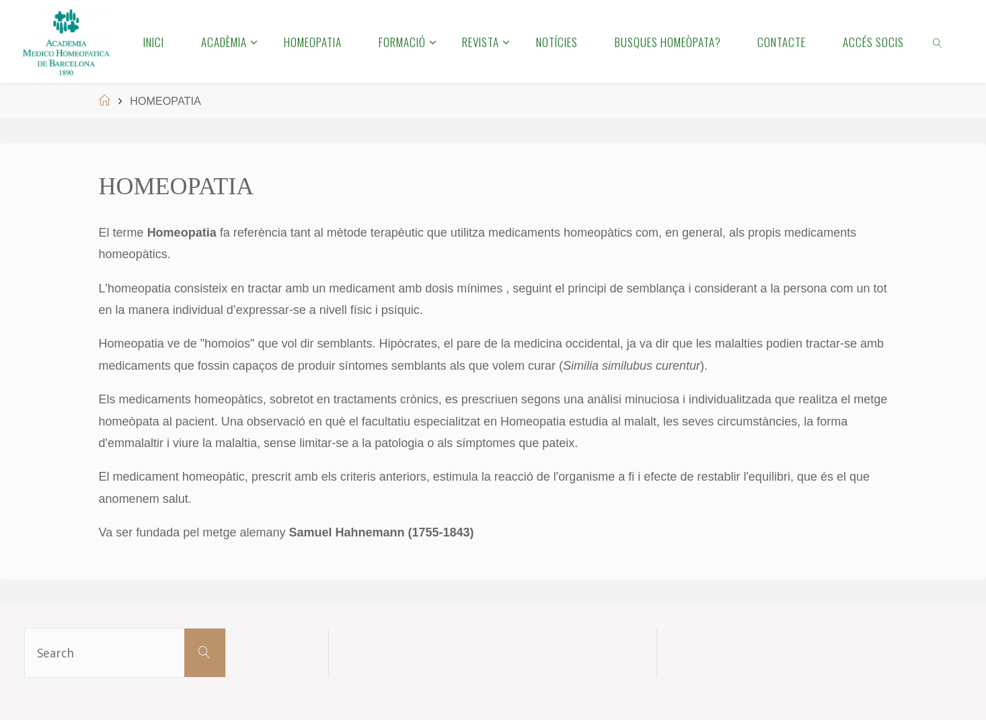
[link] (938, 41)
